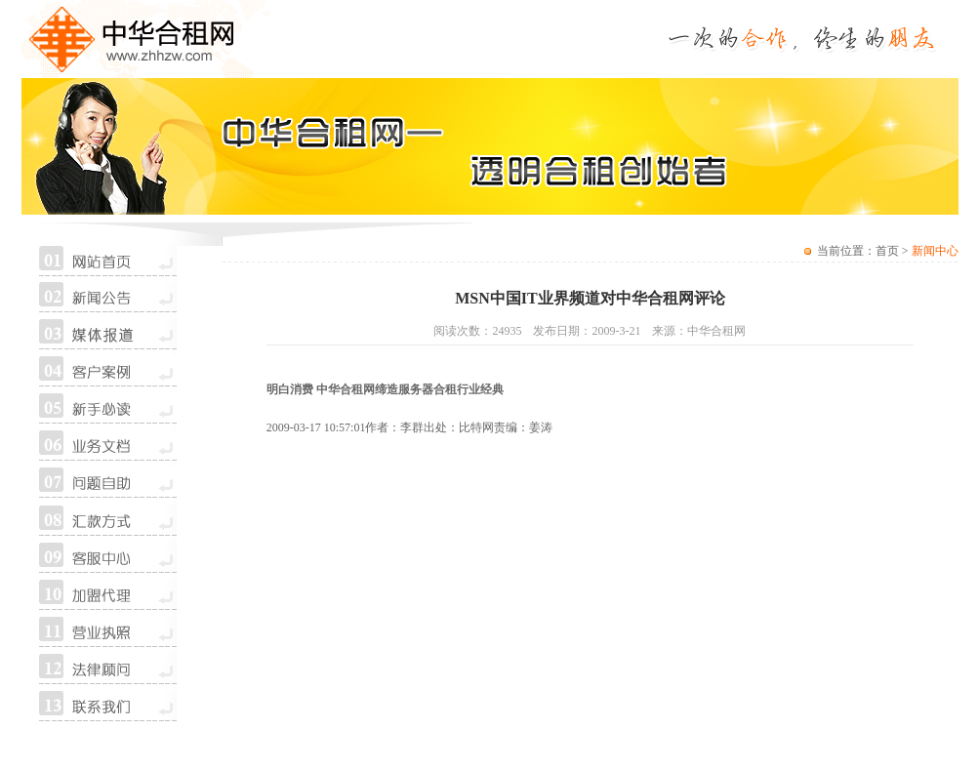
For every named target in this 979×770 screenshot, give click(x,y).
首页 (887, 251)
